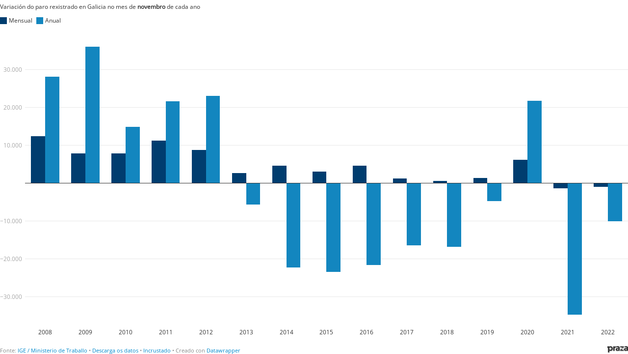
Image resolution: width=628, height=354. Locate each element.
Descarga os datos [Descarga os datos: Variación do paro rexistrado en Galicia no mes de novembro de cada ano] (115, 350)
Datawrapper (223, 350)
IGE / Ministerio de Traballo (52, 350)
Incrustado (157, 350)
